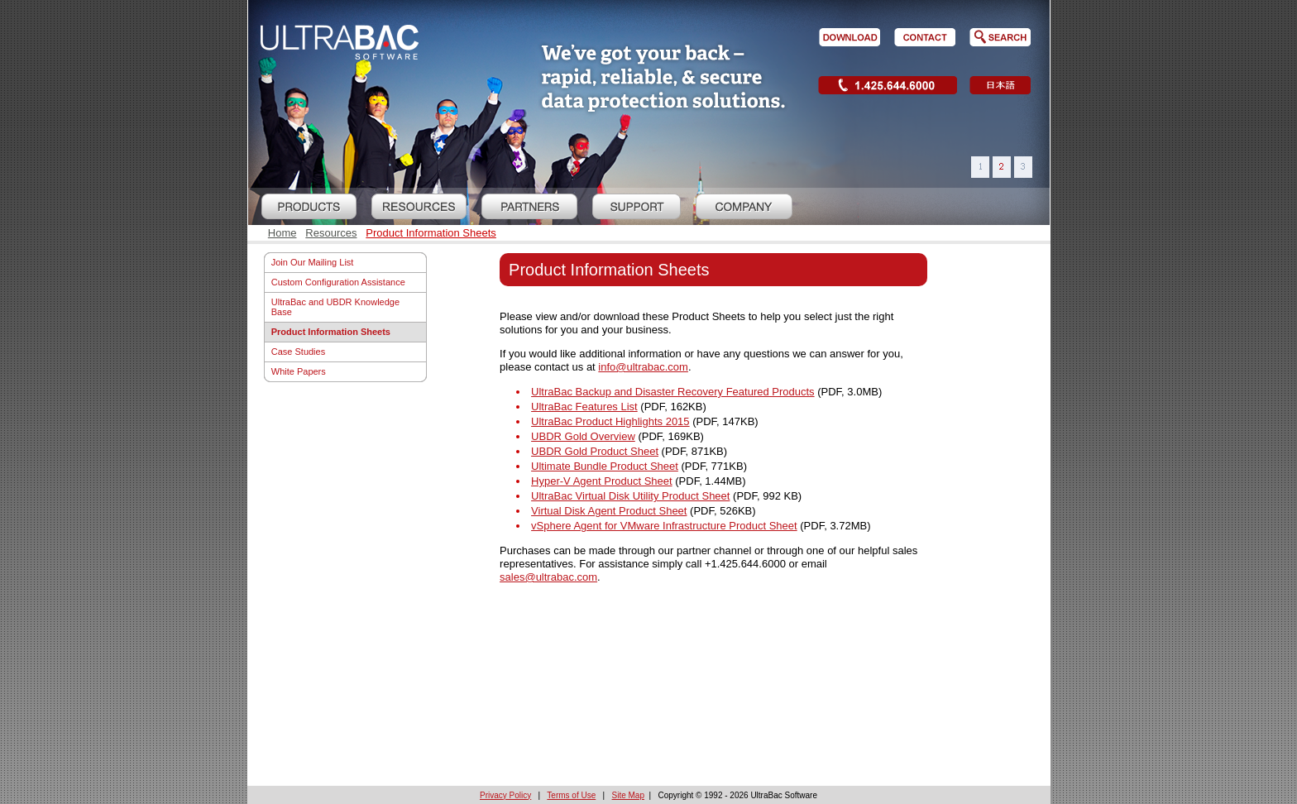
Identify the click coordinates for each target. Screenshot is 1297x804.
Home (282, 233)
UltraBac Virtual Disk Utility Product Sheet (630, 496)
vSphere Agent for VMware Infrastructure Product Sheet (664, 525)
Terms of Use (571, 795)
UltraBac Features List (584, 406)
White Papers (298, 371)
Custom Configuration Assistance (338, 282)
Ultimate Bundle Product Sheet (604, 466)
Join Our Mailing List (312, 262)
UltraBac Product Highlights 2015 (610, 421)
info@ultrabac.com (643, 367)
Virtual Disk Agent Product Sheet (609, 511)
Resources (331, 233)
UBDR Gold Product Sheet (594, 451)
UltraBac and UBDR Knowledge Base (335, 307)
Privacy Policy (505, 795)
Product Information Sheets (431, 233)
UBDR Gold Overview (583, 436)
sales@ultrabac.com (548, 577)
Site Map (628, 795)
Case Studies (298, 352)
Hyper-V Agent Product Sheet (601, 481)
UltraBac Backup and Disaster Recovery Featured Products (673, 391)
